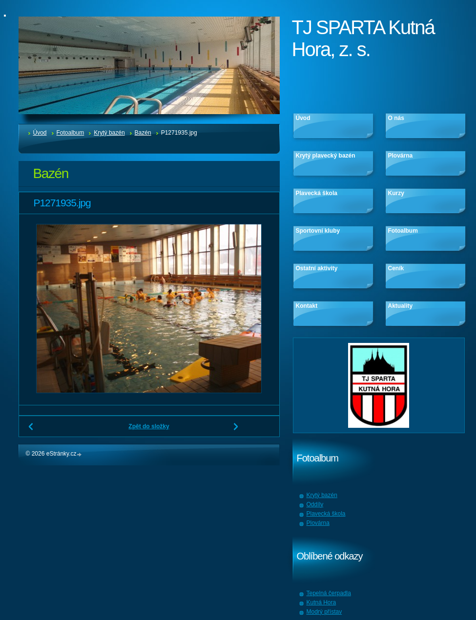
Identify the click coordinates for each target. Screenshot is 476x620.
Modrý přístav (324, 611)
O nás (396, 118)
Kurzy (396, 193)
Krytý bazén (109, 132)
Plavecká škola (316, 193)
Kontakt (307, 305)
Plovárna (400, 155)
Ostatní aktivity (317, 268)
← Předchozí (31, 430)
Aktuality (400, 305)
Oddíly (315, 504)
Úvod (40, 132)
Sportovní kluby (318, 230)
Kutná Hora (321, 602)
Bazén (143, 132)
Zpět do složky (148, 426)
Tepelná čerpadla (329, 593)
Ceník (396, 268)
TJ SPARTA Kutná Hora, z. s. (363, 38)
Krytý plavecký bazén (325, 155)
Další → (236, 430)
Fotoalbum (70, 132)
